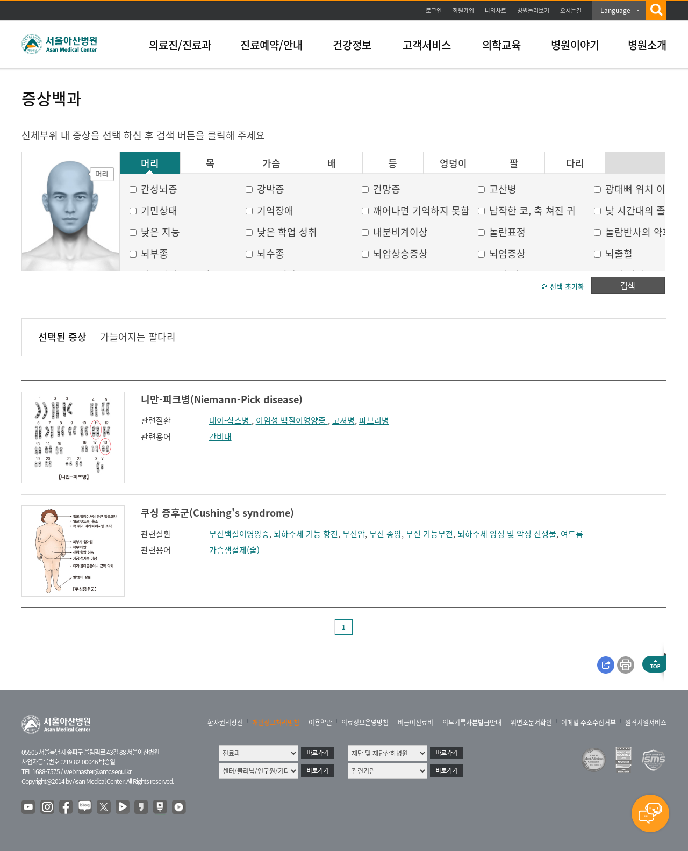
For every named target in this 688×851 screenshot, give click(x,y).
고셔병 (343, 420)
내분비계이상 (400, 232)
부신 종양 (385, 534)
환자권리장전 (225, 722)
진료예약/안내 (271, 45)
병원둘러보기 (533, 10)
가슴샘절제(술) (234, 550)
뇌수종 (270, 253)
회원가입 (463, 10)
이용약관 (320, 722)
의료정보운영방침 (365, 722)
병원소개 (647, 45)
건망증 (386, 189)
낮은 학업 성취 (287, 232)
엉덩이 (453, 163)
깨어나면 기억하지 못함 (421, 210)
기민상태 (159, 210)
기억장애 (275, 210)
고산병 (503, 189)
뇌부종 (154, 253)
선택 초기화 (567, 286)
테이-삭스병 (230, 420)
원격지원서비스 (645, 722)
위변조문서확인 (531, 722)
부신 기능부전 (429, 534)
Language (615, 10)
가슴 (271, 163)
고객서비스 (427, 45)
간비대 (220, 436)
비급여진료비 (415, 722)
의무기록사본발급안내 (471, 722)
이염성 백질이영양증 (292, 420)
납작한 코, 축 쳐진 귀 (532, 210)
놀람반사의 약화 (638, 232)
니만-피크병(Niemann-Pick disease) (222, 399)
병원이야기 (575, 45)
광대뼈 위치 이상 (640, 189)
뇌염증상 (507, 253)
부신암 (353, 534)
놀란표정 (507, 232)
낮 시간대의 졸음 (640, 210)
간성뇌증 (159, 189)
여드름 (572, 534)
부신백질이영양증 (239, 534)
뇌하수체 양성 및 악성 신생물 (506, 534)
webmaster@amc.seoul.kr (98, 771)
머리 (150, 163)
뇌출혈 (619, 253)
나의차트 (495, 10)
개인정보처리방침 (275, 722)
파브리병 (374, 420)
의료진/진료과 (180, 45)
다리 (575, 163)
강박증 (270, 189)
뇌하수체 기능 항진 (306, 534)
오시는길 (571, 10)
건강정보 (352, 45)
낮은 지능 (160, 232)
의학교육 (501, 45)
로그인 (434, 10)
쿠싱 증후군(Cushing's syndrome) (217, 512)
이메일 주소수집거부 (588, 722)
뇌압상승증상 (400, 253)
